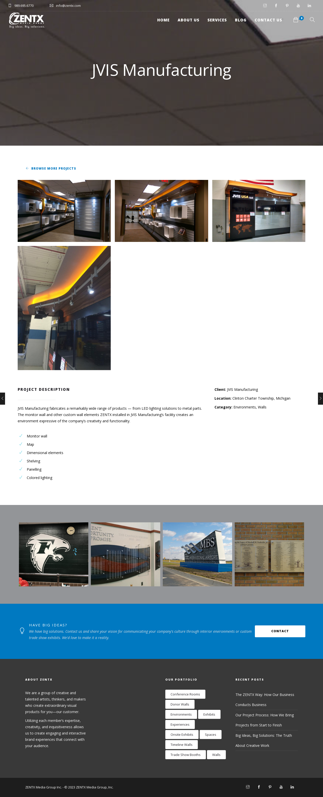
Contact (280, 631)
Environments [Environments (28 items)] (181, 714)
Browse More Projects (53, 168)
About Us (188, 19)
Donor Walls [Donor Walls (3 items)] (180, 704)
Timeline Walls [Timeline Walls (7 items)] (182, 744)
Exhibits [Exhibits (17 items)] (209, 714)
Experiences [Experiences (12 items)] (180, 724)
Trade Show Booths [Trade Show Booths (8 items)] (186, 754)
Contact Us (268, 19)
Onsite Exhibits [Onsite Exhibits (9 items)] (182, 734)
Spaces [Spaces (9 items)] (210, 734)
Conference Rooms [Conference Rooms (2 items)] (185, 694)
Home (163, 19)
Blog (241, 19)
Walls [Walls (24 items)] (216, 754)
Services (217, 19)
